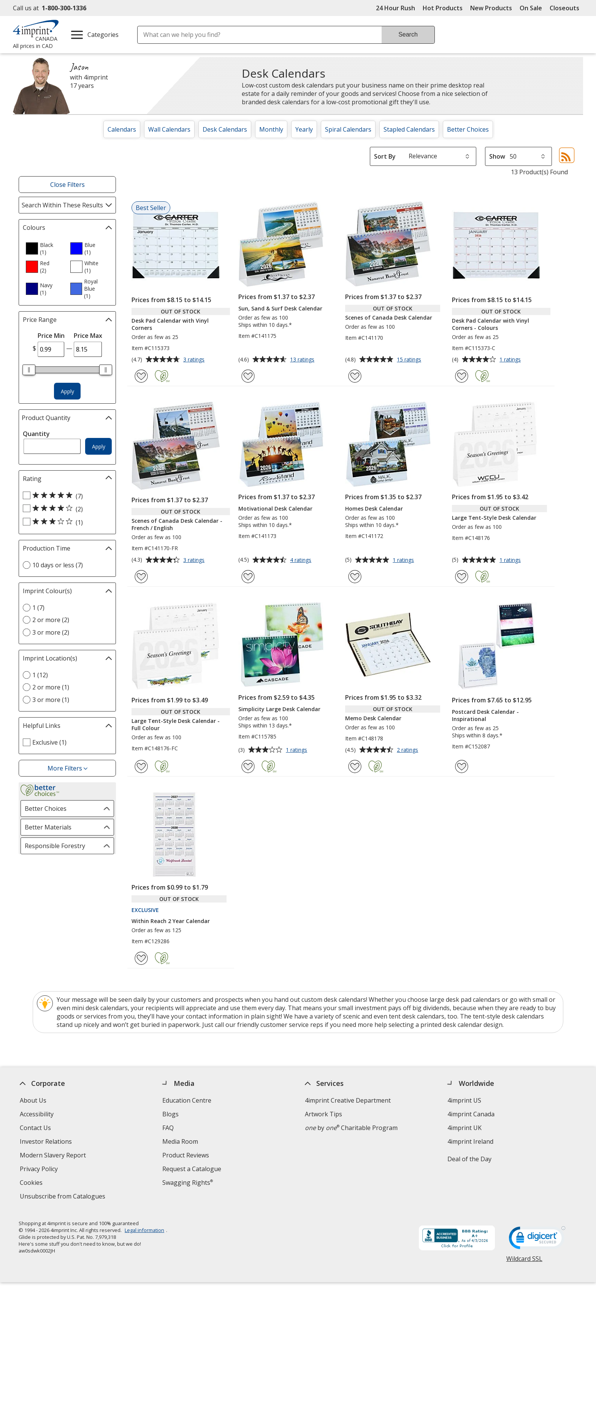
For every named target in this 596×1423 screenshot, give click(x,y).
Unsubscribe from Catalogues (63, 1197)
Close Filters (67, 184)
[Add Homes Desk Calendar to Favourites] (355, 577)
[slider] (28, 370)
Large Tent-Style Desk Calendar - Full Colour (176, 724)
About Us (33, 1100)
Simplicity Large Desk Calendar (279, 709)
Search (408, 34)
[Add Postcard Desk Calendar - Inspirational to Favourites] (462, 766)
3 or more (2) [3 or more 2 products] (50, 632)
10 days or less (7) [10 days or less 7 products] (57, 565)
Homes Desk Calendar (374, 508)
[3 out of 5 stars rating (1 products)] (65, 522)
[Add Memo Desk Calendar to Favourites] (355, 766)
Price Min (51, 335)
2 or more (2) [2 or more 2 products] (50, 620)
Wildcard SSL (524, 1260)
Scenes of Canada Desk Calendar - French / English (177, 524)
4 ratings (301, 560)
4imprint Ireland (470, 1141)
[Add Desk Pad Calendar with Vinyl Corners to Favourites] (141, 376)
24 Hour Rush (395, 8)
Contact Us (35, 1128)
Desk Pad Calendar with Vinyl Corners (170, 324)
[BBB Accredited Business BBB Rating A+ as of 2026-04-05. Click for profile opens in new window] (457, 1237)
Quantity (36, 434)
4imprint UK (464, 1128)
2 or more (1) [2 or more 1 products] (50, 687)
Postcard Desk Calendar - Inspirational (485, 715)
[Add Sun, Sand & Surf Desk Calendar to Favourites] (248, 376)
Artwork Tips (323, 1114)
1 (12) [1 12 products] (40, 675)
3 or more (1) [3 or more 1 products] (50, 700)
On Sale (531, 8)
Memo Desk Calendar (373, 718)
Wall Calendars (169, 129)
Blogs (170, 1114)
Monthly (271, 129)
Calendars (122, 129)
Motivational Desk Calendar (275, 508)
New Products (491, 8)
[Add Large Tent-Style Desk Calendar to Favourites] (462, 577)
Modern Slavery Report (54, 1156)
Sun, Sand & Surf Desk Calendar (280, 308)
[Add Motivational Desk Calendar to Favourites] (248, 577)
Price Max (88, 335)
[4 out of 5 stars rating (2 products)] (65, 509)
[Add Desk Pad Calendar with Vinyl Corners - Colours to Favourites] (462, 376)
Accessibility (37, 1114)
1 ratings (511, 360)
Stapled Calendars (409, 129)
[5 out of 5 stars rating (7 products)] (65, 496)
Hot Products (443, 8)
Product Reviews (185, 1155)
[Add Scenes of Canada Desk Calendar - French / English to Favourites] (141, 577)
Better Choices (468, 129)
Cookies (32, 1183)
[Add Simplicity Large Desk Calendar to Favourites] (248, 766)
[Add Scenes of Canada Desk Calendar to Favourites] (355, 376)
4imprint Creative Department (348, 1100)
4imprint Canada (471, 1114)
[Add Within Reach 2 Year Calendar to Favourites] (141, 958)
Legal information (144, 1228)
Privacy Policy (40, 1170)
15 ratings (410, 360)
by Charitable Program (351, 1128)
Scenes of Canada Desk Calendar (388, 317)
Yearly (304, 129)
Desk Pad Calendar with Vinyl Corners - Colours (490, 324)
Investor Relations (47, 1142)
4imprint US (464, 1100)
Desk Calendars (225, 129)
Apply (67, 391)
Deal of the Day (469, 1159)
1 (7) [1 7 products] (38, 607)
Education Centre (186, 1100)
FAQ (168, 1128)
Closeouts (564, 8)
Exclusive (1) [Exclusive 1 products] (49, 742)
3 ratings (194, 360)
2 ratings (408, 750)
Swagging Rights (187, 1182)
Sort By (385, 156)
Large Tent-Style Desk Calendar (494, 517)
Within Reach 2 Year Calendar (171, 921)
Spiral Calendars (348, 129)
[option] (45, 248)
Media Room (180, 1141)
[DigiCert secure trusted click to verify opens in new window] (537, 1238)
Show (497, 156)
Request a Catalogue (191, 1169)
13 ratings (303, 360)
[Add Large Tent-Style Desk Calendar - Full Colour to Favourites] (141, 766)
